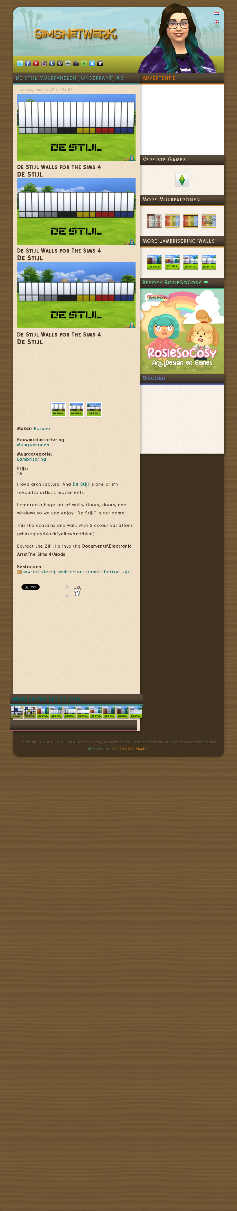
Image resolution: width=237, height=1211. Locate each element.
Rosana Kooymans (130, 749)
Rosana (42, 428)
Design (94, 749)
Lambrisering (31, 459)
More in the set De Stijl (47, 699)
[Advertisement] (110, 650)
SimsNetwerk (76, 35)
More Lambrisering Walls (179, 241)
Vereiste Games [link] (164, 159)
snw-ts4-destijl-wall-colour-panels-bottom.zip (76, 571)
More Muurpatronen (172, 199)
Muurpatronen (33, 444)
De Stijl (81, 484)
